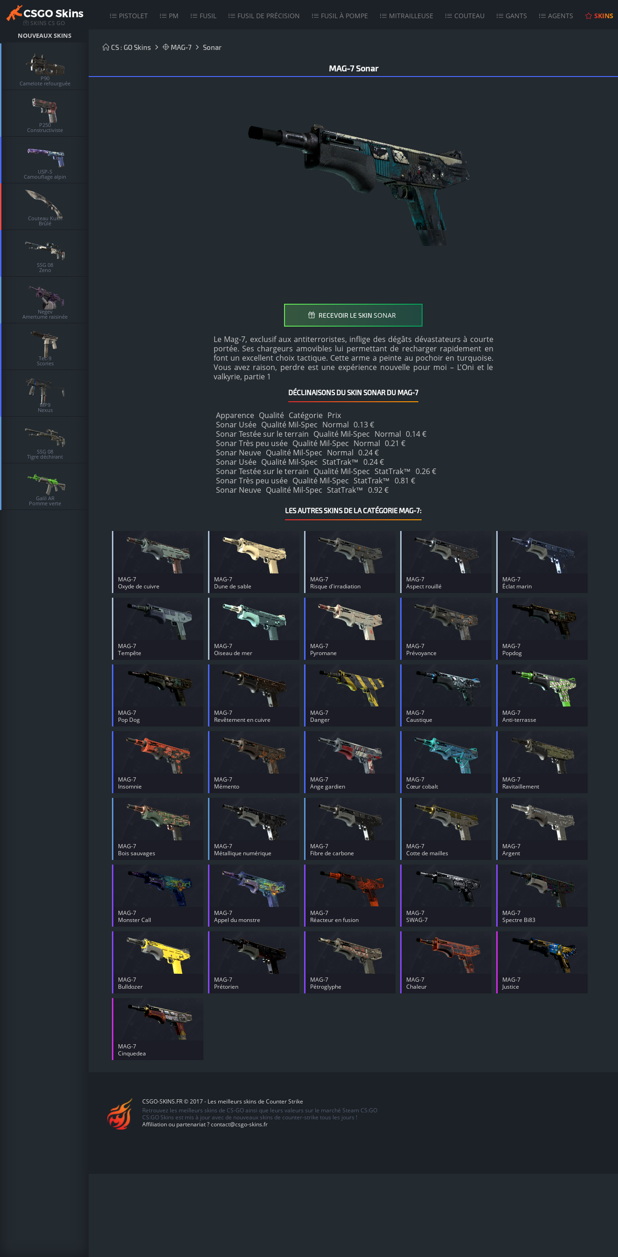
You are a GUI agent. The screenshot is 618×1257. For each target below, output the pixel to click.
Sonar (212, 47)
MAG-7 (177, 47)
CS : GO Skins (127, 47)
